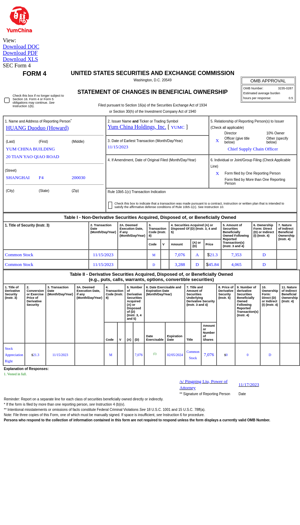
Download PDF (20, 53)
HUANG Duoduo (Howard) (37, 128)
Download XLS (20, 59)
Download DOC (21, 47)
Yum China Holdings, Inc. (137, 127)
